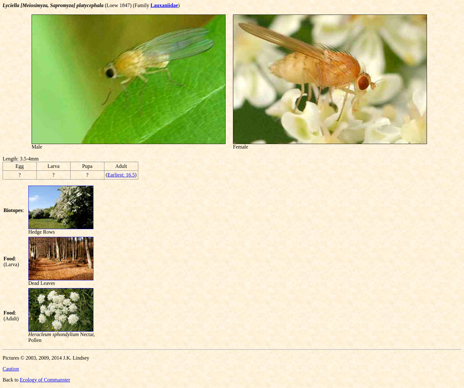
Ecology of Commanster (45, 380)
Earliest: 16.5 (121, 175)
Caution (11, 369)
